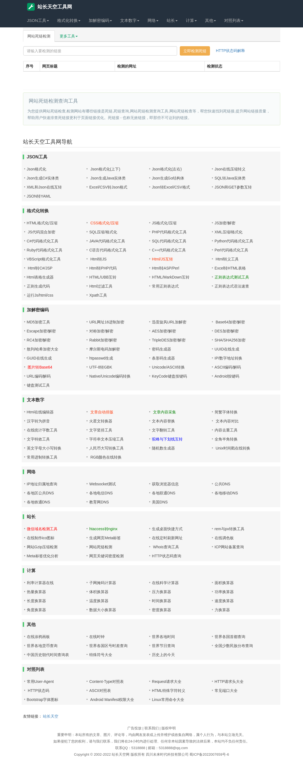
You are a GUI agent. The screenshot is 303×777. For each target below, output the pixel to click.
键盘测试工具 (38, 385)
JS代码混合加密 (41, 232)
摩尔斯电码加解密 (104, 349)
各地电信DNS (101, 493)
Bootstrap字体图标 (43, 699)
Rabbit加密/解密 (103, 340)
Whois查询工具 (165, 547)
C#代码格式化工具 (43, 241)
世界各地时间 (163, 636)
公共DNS (222, 484)
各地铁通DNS (38, 502)
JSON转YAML (39, 196)
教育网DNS (99, 502)
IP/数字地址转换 (228, 358)
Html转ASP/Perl (165, 268)
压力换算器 (161, 592)
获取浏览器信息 (165, 484)
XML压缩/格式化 (229, 232)
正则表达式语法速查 (232, 286)
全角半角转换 (226, 439)
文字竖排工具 (100, 430)
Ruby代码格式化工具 (45, 250)
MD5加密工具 (38, 322)
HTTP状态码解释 (230, 50)
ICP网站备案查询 (229, 547)
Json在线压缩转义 (230, 169)
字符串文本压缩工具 (106, 439)
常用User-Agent (40, 681)
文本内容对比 (227, 421)
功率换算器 (224, 592)
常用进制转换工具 (42, 457)
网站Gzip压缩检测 (42, 547)
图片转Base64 (39, 367)
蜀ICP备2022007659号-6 (209, 754)
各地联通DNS (163, 493)
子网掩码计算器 (102, 583)
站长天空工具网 (49, 7)
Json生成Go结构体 (168, 178)
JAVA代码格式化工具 (107, 241)
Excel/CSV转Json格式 (108, 187)
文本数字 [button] (129, 20)
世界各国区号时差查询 (108, 645)
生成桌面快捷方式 (167, 529)
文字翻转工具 (163, 430)
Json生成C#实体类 (43, 178)
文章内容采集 (164, 412)
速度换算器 (224, 601)
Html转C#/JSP (40, 268)
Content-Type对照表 (106, 681)
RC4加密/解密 (39, 340)
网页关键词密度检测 (106, 556)
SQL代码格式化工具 (169, 241)
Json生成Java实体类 (107, 178)
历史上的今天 (163, 655)
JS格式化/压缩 (164, 223)
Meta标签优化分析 (42, 556)
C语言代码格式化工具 (107, 250)
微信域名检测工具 (42, 529)
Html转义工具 (227, 259)
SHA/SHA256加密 (230, 340)
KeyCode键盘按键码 (169, 376)
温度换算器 (98, 601)
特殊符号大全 (100, 655)
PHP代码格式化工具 (169, 232)
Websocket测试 (102, 484)
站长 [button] (172, 20)
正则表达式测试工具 (232, 277)
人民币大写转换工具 (106, 448)
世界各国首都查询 (230, 636)
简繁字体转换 (226, 412)
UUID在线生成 (227, 349)
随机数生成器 (163, 448)
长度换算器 (36, 601)
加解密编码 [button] (100, 20)
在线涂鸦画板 (38, 636)
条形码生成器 (163, 358)
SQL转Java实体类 (230, 178)
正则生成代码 (38, 286)
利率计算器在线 (40, 583)
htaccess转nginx (103, 529)
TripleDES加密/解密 (169, 340)
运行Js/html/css (40, 295)
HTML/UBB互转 (102, 277)
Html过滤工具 (100, 286)
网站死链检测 (38, 36)
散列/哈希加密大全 (43, 349)
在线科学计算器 (165, 583)
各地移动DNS (226, 493)
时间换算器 (161, 601)
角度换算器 (36, 610)
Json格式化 (37, 169)
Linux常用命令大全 (168, 699)
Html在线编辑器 (40, 412)
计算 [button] (191, 20)
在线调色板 (224, 538)
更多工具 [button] (69, 36)
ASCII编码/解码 (228, 367)
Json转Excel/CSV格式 (171, 187)
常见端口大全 (226, 690)
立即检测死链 (194, 51)
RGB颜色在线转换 (105, 457)
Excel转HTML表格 (230, 268)
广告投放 (134, 728)
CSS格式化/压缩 (104, 223)
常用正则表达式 (165, 286)
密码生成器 (161, 349)
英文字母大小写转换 (44, 448)
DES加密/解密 (227, 331)
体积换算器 (98, 592)
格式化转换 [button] (68, 20)
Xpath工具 (98, 295)
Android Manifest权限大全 (111, 699)
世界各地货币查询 (42, 645)
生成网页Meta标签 (105, 538)
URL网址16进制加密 (106, 322)
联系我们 (152, 728)
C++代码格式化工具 (169, 250)
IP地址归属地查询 (42, 484)
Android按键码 (227, 376)
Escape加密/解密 (41, 331)
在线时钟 (97, 636)
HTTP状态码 (38, 690)
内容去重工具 (226, 430)
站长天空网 (120, 754)
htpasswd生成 (101, 358)
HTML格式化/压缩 (42, 223)
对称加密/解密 (101, 331)
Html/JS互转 (162, 259)
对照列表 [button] (233, 20)
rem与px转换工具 (229, 529)
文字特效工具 (38, 439)
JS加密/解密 (225, 223)
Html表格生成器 (40, 277)
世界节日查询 (163, 645)
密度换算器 (161, 610)
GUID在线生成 (39, 358)
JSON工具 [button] (38, 20)
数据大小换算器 (102, 610)
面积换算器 (224, 583)
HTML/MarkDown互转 (170, 277)
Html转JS (97, 259)
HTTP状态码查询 (166, 556)
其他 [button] (210, 20)
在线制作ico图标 (41, 538)
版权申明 (168, 728)
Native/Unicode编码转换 (110, 376)
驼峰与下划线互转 (167, 439)
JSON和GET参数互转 (233, 187)
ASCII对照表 (100, 690)
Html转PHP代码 (103, 268)
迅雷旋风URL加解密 (169, 322)
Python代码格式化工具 (234, 241)
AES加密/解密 (164, 331)
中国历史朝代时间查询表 (48, 655)
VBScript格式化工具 (44, 259)
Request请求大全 (166, 681)
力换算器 (222, 610)
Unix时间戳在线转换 (232, 448)
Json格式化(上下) (104, 169)
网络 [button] (153, 20)
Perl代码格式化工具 (231, 250)
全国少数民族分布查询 (234, 645)
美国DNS (160, 502)
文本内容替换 (163, 421)
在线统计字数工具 (42, 430)
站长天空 (50, 716)
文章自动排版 (101, 412)
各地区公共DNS (40, 493)
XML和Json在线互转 (44, 187)
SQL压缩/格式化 (103, 232)
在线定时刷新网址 (167, 538)
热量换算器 (36, 592)
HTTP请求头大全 (229, 681)
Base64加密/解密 (230, 322)
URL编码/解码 (39, 376)
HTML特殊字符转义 (168, 690)
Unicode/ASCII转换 (168, 367)
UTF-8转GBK (100, 367)
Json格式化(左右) (167, 169)
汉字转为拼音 (38, 421)
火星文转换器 (100, 421)
